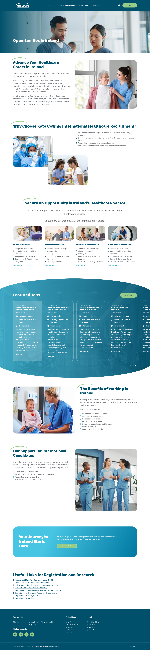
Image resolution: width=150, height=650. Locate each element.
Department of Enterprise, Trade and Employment (36, 593)
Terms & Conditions (93, 622)
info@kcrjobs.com (34, 625)
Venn (135, 646)
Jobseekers (83, 5)
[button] (135, 366)
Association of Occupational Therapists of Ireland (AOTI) (38, 590)
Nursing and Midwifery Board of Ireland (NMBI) (34, 580)
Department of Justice (24, 598)
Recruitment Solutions (67, 5)
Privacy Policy (91, 624)
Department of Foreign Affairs (27, 596)
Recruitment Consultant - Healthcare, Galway (59, 308)
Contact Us (69, 632)
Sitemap (57, 646)
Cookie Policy (91, 627)
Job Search (97, 5)
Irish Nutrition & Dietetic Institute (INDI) (31, 588)
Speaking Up (91, 630)
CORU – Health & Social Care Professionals (33, 583)
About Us (51, 5)
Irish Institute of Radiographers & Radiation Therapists (37, 585)
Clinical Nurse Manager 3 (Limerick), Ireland (90, 308)
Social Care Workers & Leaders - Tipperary (26, 308)
